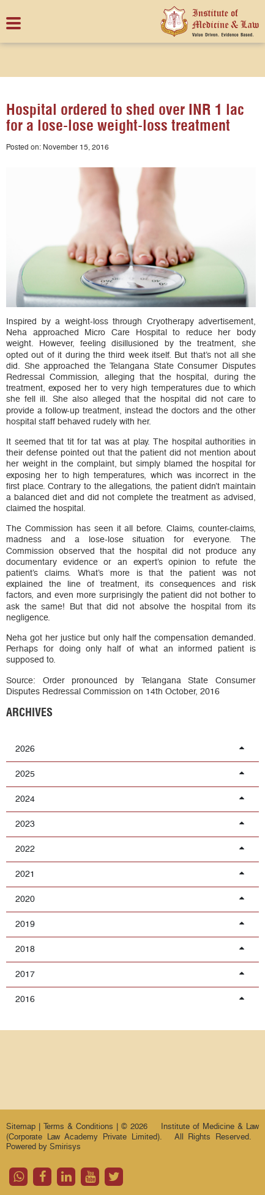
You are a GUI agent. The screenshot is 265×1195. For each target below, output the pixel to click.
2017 (131, 973)
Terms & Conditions (79, 1126)
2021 (131, 873)
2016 (131, 998)
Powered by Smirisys (43, 1147)
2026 (131, 748)
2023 (131, 823)
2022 (131, 848)
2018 (131, 948)
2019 (131, 923)
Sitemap (20, 1126)
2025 (131, 773)
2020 (131, 898)
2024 (131, 798)
